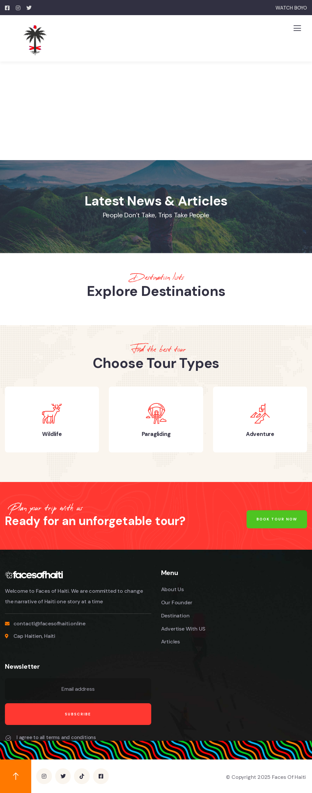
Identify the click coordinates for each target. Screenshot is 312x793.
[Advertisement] (156, 111)
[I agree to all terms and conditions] (8, 738)
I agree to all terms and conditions (56, 737)
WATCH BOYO (291, 8)
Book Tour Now (276, 519)
